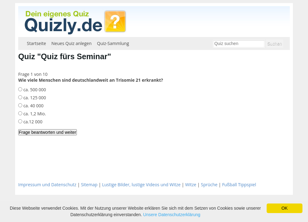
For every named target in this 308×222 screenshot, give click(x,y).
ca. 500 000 (34, 89)
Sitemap (89, 184)
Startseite (36, 43)
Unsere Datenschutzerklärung (171, 214)
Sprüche (209, 184)
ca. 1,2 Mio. (34, 114)
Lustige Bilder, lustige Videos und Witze (141, 184)
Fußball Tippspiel (239, 184)
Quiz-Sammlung (113, 43)
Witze (190, 184)
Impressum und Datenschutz (47, 184)
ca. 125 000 (34, 98)
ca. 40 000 (33, 106)
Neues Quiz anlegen (72, 43)
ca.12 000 (32, 122)
